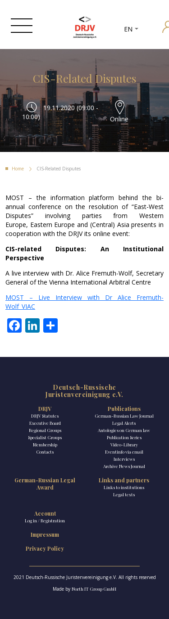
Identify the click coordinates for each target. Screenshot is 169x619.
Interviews (124, 459)
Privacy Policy (45, 548)
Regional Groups (45, 430)
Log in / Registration (45, 520)
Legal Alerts (124, 423)
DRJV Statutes (45, 416)
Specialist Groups (45, 437)
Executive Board (45, 423)
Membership (45, 444)
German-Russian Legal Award (44, 483)
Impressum (45, 534)
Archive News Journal (124, 466)
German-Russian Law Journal (124, 416)
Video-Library (124, 444)
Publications (124, 408)
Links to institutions (124, 487)
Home (18, 168)
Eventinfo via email (124, 452)
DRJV (44, 408)
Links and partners (124, 480)
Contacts (45, 452)
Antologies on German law (124, 430)
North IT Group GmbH (94, 589)
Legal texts (124, 494)
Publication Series (124, 437)
